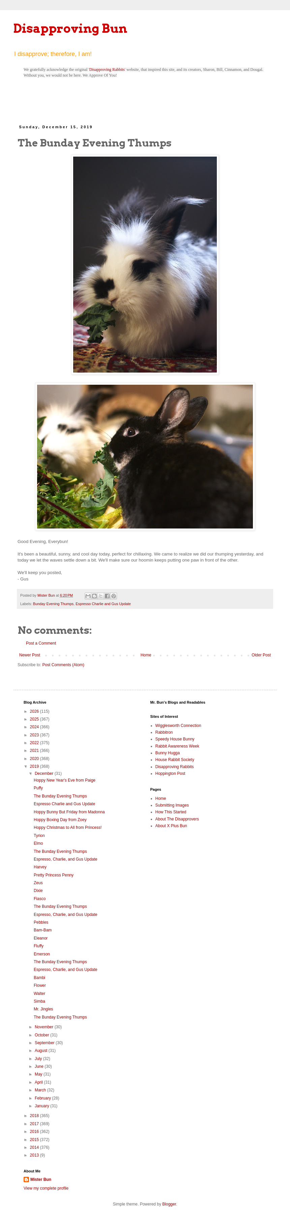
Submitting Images (172, 805)
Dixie (38, 890)
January (42, 1106)
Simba (39, 1001)
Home (146, 655)
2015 (35, 1139)
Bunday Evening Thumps (53, 604)
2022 (35, 742)
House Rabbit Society (174, 759)
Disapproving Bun (70, 28)
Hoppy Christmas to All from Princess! (68, 827)
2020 (35, 758)
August (42, 1050)
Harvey (40, 867)
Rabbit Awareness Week (177, 746)
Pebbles (41, 922)
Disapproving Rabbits (107, 69)
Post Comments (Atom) (63, 664)
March (41, 1090)
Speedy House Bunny (175, 739)
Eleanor (41, 938)
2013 (35, 1155)
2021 (35, 750)
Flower (40, 985)
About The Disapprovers (177, 819)
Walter (39, 993)
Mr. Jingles (43, 1009)
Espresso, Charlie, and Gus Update (65, 859)
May (39, 1074)
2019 (35, 766)
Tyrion (39, 835)
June (40, 1066)
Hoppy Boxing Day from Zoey (60, 819)
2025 (35, 719)
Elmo (38, 843)
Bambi (39, 977)
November (45, 1027)
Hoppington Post (170, 773)
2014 (35, 1147)
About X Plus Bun (171, 825)
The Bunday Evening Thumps (60, 796)
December (45, 773)
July (39, 1058)
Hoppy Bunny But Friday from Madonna (69, 812)
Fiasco (40, 898)
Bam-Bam (43, 930)
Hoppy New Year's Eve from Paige (64, 780)
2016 (35, 1131)
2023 (35, 735)
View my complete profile (46, 1188)
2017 (35, 1123)
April (39, 1082)
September (45, 1042)
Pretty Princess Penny (54, 875)
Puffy (38, 788)
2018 (35, 1115)
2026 (35, 711)
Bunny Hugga (167, 753)
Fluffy (39, 946)
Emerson (42, 954)
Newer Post (29, 655)
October (42, 1035)
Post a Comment (41, 643)
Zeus (38, 882)
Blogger (169, 1204)
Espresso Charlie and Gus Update (103, 604)
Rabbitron (164, 732)
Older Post (261, 655)
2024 (35, 727)
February (43, 1098)
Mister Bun (40, 1179)
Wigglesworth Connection (178, 725)
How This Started (170, 812)
